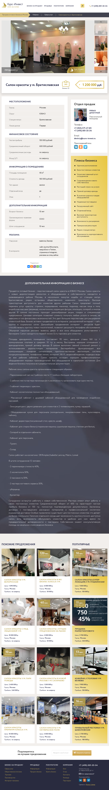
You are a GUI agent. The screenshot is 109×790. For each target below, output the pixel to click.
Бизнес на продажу (34, 6)
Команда (66, 778)
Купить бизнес (51, 772)
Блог (64, 769)
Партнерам (67, 781)
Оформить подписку (82, 753)
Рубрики (36, 15)
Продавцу (48, 6)
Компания (70, 6)
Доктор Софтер (90, 785)
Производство (10, 778)
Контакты (66, 775)
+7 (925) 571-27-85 (83, 128)
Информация (34, 769)
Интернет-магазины (12, 781)
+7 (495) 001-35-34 (99, 6)
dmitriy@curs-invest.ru (85, 138)
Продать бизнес (36, 772)
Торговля (8, 775)
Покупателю (59, 6)
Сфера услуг (48, 15)
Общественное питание (13, 772)
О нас (65, 772)
